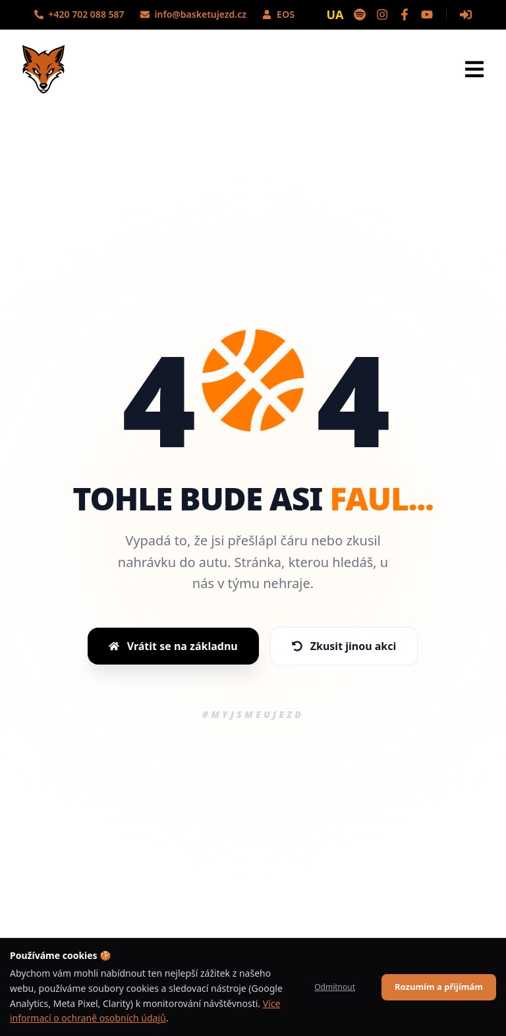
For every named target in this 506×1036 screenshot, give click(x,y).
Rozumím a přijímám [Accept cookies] (439, 987)
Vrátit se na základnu (173, 646)
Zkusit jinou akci (344, 646)
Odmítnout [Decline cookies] (334, 987)
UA (335, 14)
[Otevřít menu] (474, 69)
